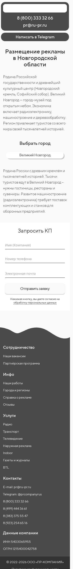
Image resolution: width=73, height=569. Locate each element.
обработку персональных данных (35, 302)
